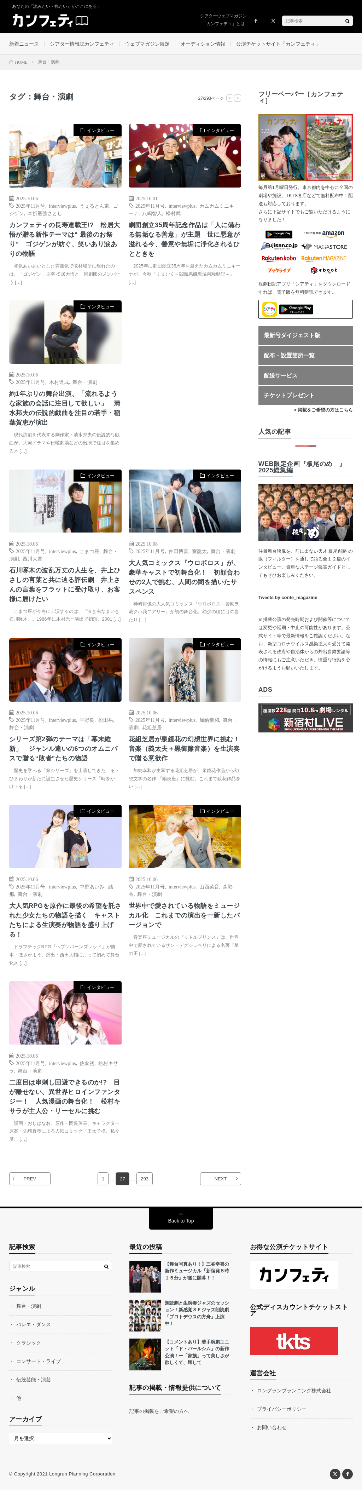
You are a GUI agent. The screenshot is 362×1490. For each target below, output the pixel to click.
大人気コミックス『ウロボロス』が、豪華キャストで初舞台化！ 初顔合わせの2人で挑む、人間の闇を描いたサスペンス (184, 577)
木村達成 (59, 381)
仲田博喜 (178, 550)
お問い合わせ (272, 1427)
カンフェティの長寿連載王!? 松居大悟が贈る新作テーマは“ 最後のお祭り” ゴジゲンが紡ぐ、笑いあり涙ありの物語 (64, 239)
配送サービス (281, 376)
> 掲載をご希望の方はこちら (323, 410)
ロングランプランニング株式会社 (294, 1390)
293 (144, 1178)
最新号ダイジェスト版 (292, 335)
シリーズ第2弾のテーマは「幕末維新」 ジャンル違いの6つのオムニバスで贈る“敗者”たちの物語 (63, 749)
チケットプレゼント (289, 395)
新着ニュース (24, 44)
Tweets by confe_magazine (287, 597)
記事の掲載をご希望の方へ (159, 1411)
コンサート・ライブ (38, 1361)
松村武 (173, 213)
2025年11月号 (30, 205)
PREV (30, 1178)
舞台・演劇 (84, 381)
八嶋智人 (152, 213)
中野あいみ (92, 886)
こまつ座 (89, 550)
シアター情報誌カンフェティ (82, 44)
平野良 (87, 719)
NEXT (221, 1178)
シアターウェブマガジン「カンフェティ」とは (223, 19)
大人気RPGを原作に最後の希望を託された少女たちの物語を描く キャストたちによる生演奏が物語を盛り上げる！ (65, 920)
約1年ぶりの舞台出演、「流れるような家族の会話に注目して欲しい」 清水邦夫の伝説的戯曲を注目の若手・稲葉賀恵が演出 (65, 408)
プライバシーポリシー (281, 1409)
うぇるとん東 (94, 205)
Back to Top (181, 1221)
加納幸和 (209, 719)
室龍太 (199, 550)
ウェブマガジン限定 (147, 44)
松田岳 (105, 719)
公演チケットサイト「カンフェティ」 (278, 44)
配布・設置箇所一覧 (289, 355)
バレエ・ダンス (33, 1324)
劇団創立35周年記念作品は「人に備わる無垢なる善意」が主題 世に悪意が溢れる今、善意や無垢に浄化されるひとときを (185, 239)
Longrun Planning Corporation (82, 1474)
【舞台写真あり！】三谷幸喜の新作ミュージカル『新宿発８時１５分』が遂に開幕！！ (197, 1271)
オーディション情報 (203, 44)
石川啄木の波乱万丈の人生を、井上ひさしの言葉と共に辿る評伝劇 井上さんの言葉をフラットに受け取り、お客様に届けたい (65, 585)
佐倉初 (87, 1062)
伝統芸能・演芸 (33, 1379)
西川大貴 (32, 558)
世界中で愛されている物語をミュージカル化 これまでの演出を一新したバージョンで (184, 915)
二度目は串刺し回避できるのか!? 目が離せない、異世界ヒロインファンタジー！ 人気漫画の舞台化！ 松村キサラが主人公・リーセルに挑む (65, 1097)
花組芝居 (152, 727)
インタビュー (101, 130)
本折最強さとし (45, 213)
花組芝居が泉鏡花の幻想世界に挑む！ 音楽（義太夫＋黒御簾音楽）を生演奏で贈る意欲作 (185, 749)
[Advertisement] (185, 371)
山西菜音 (209, 886)
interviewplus (62, 205)
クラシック (28, 1343)
